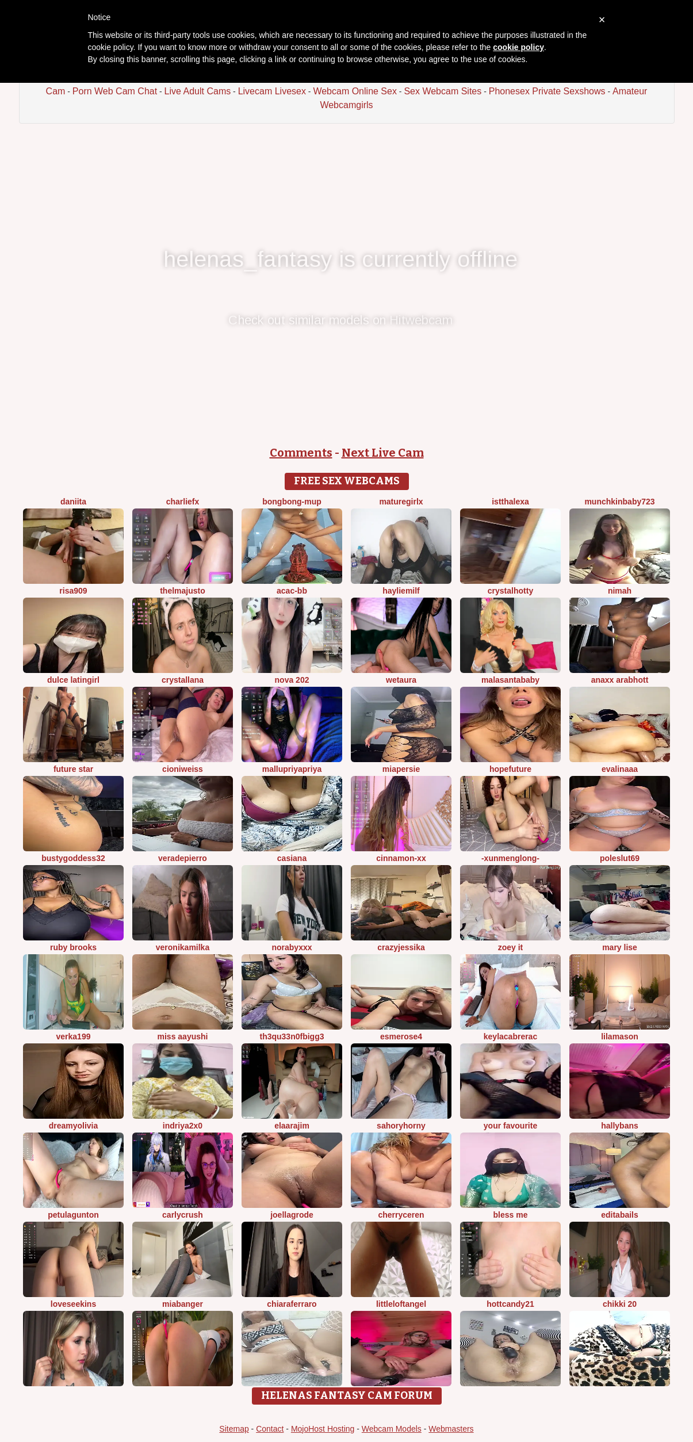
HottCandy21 (510, 1304)
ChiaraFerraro (291, 1304)
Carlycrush (182, 1214)
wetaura (401, 679)
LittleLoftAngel (401, 1304)
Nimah (619, 590)
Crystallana (183, 679)
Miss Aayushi (183, 1036)
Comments (301, 453)
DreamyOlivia (73, 1125)
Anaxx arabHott (620, 679)
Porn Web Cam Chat (114, 91)
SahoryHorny (401, 1125)
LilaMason (619, 1036)
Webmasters (450, 1428)
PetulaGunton (73, 1214)
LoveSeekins (73, 1304)
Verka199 (73, 1036)
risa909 (73, 590)
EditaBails (619, 1214)
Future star (73, 769)
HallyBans (619, 1125)
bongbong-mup (291, 501)
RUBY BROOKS (73, 947)
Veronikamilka (182, 947)
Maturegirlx (401, 501)
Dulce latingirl (73, 679)
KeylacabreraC (510, 1036)
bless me (510, 1214)
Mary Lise (619, 947)
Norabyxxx (291, 947)
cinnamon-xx (401, 858)
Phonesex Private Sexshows (547, 91)
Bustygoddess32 (73, 858)
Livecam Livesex (272, 91)
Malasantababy (510, 679)
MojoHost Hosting (323, 1428)
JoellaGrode (291, 1214)
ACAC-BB (292, 590)
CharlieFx (183, 501)
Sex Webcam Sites (442, 91)
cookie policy (518, 47)
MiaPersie (401, 769)
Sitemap (233, 1428)
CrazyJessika (401, 947)
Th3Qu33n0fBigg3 (291, 1036)
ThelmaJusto (182, 590)
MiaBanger (182, 1304)
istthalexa (510, 501)
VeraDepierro (182, 858)
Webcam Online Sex (355, 91)
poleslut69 (620, 858)
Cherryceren (401, 1214)
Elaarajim (291, 1125)
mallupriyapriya (292, 769)
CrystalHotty (510, 590)
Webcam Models (392, 1428)
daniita (73, 501)
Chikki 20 (620, 1304)
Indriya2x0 (182, 1125)
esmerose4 (401, 1036)
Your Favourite (510, 1125)
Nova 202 (292, 679)
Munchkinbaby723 (619, 501)
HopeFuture (510, 769)
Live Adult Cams (197, 91)
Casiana (292, 858)
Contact (270, 1428)
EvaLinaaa (620, 769)
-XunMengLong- (510, 858)
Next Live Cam (383, 453)
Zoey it (510, 947)
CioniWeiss (182, 769)
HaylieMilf (401, 590)
